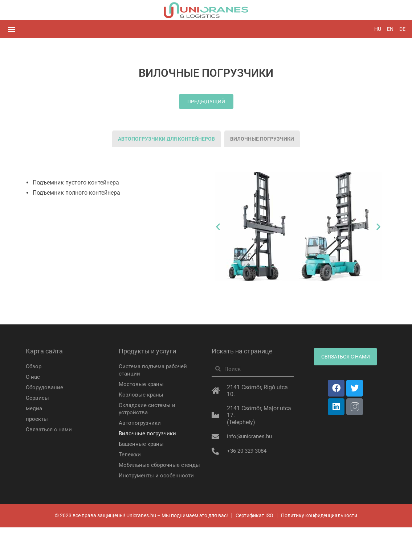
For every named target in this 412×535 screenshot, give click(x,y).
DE (402, 29)
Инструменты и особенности (157, 483)
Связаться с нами (50, 429)
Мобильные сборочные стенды (150, 469)
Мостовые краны (142, 384)
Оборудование (45, 387)
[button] (11, 29)
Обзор (34, 366)
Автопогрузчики (141, 423)
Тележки (130, 454)
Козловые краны (141, 394)
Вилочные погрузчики (149, 433)
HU (377, 29)
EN (390, 29)
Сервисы (37, 398)
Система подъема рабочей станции (155, 370)
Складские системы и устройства (148, 409)
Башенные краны (142, 444)
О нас (33, 377)
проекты (37, 419)
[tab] (166, 139)
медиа (34, 408)
